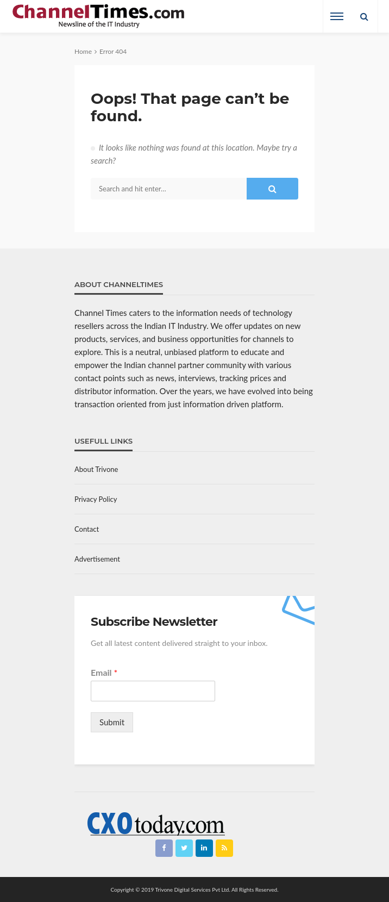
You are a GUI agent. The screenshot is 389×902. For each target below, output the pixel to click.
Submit (111, 722)
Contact (86, 529)
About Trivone (96, 469)
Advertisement (97, 559)
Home (83, 51)
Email (104, 672)
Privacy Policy (95, 499)
